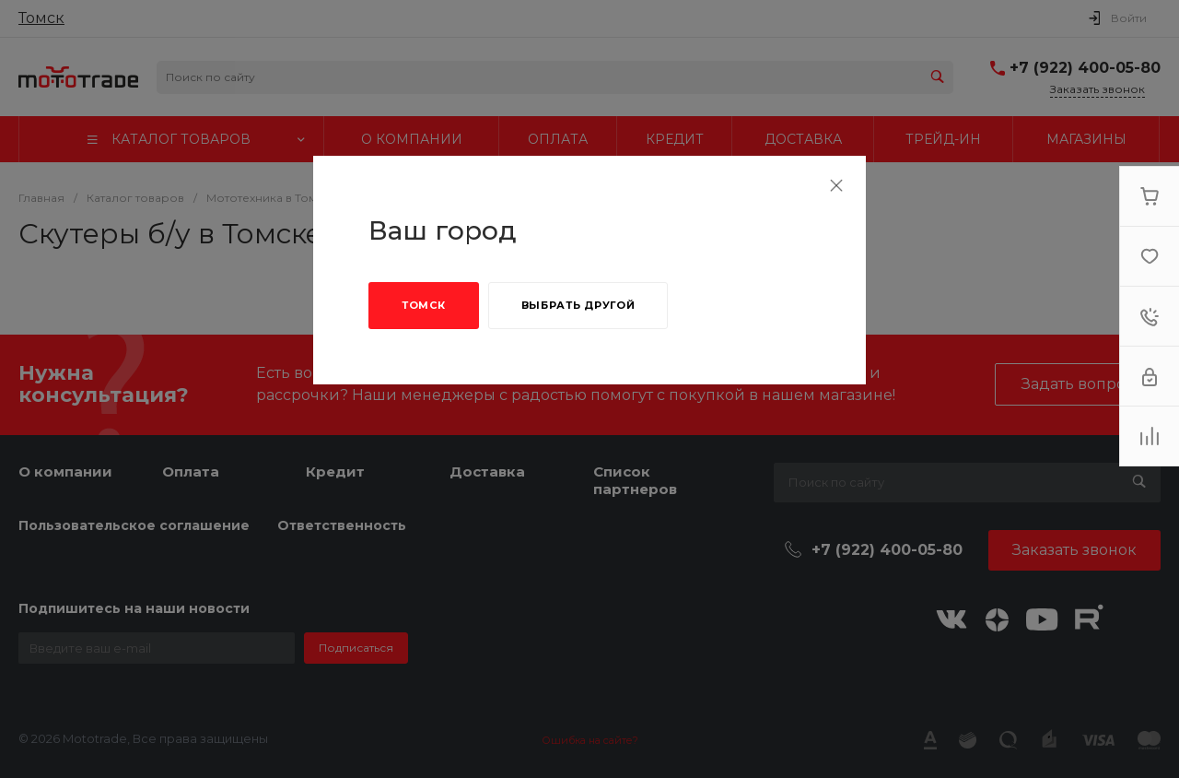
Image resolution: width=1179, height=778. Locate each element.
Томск (424, 305)
